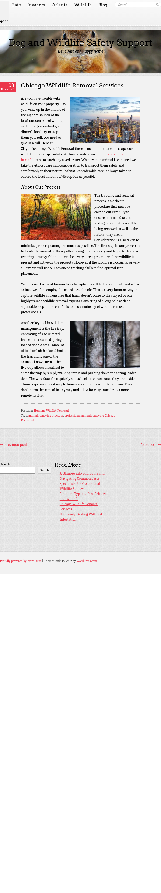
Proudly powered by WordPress (20, 561)
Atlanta (60, 5)
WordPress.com (87, 561)
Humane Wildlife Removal (51, 411)
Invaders (36, 5)
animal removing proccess (45, 416)
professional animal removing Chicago (89, 416)
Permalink (28, 420)
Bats (16, 5)
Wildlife (83, 5)
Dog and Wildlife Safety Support (80, 42)
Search (5, 464)
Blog (102, 5)
